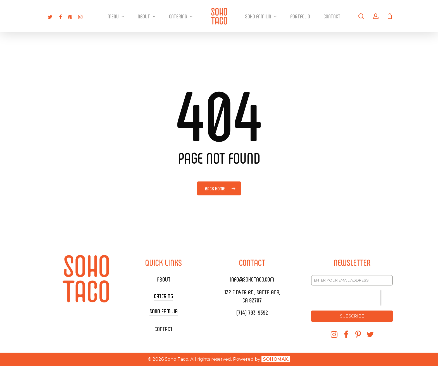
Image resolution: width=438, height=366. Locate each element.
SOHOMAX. (276, 359)
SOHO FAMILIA (163, 310)
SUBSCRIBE (352, 316)
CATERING (163, 295)
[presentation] (345, 298)
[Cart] (390, 16)
